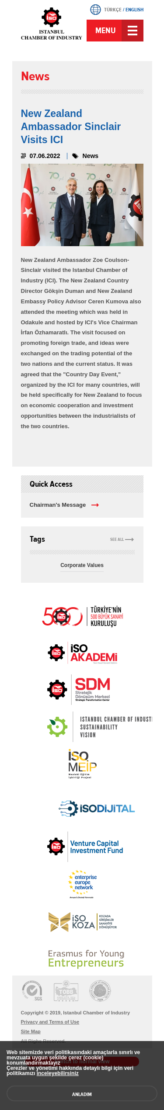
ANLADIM (82, 1094)
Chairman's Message (58, 505)
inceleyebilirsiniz (58, 1073)
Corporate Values (82, 565)
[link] (61, 689)
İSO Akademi (82, 652)
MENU (105, 30)
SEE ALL (117, 539)
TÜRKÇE (113, 9)
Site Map (31, 1031)
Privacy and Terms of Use (50, 1021)
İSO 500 (82, 615)
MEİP (82, 764)
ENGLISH (134, 9)
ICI (51, 29)
